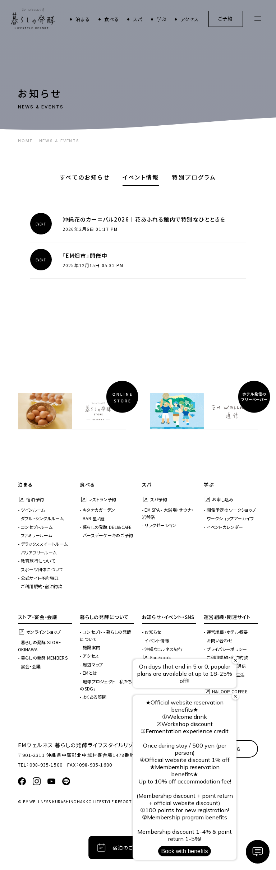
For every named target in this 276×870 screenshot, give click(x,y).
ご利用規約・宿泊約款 (42, 586)
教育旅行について (38, 561)
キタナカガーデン (99, 510)
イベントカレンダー (225, 527)
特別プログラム (194, 177)
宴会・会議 (31, 666)
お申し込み (223, 499)
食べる (111, 19)
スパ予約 (158, 499)
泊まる (82, 19)
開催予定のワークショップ (231, 510)
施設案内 (91, 647)
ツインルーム (33, 510)
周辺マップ (93, 664)
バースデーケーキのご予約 (108, 535)
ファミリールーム (36, 535)
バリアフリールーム (39, 552)
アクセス (189, 19)
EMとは (90, 673)
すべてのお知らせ (85, 177)
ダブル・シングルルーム (42, 518)
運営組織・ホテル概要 (227, 632)
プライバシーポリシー (227, 649)
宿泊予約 (35, 499)
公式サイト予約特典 (40, 578)
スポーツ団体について (42, 569)
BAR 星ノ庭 (94, 518)
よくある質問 (95, 697)
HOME (25, 141)
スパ (137, 19)
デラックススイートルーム (44, 544)
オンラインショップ (43, 632)
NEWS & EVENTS (59, 141)
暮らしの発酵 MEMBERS (44, 658)
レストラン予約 (102, 499)
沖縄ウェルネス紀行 (163, 649)
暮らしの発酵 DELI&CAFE (107, 527)
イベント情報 (141, 177)
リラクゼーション (160, 525)
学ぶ (161, 19)
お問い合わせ (220, 640)
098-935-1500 (46, 764)
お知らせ (152, 632)
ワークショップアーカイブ (230, 518)
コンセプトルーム (36, 527)
